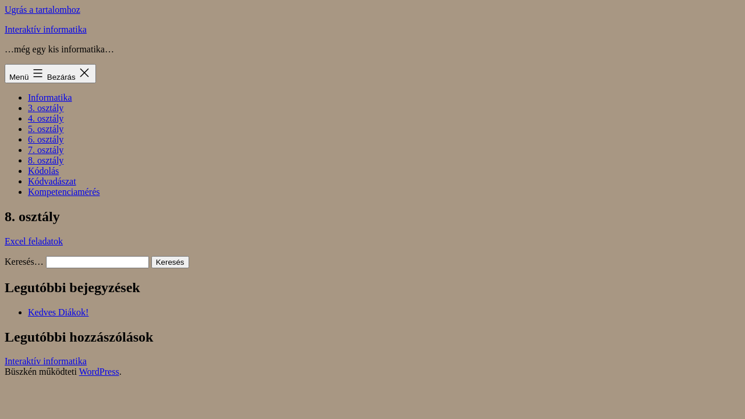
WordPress (99, 372)
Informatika (50, 97)
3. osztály (45, 108)
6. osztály (45, 139)
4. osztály (45, 118)
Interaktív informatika (46, 29)
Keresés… (24, 262)
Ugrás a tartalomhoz (42, 10)
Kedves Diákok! (58, 312)
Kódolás (43, 171)
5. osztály (45, 129)
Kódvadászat (52, 181)
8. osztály (45, 160)
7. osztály (45, 150)
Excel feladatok (34, 241)
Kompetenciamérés (64, 192)
